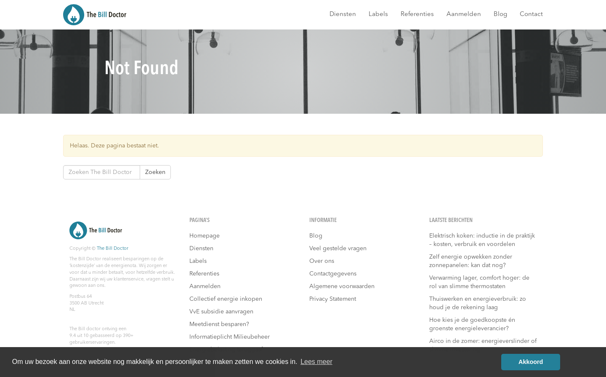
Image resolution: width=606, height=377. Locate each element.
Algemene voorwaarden (342, 286)
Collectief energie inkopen (225, 299)
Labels (378, 14)
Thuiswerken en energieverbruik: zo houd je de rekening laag (477, 303)
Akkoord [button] (530, 361)
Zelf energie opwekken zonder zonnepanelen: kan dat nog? (470, 261)
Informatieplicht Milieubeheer (229, 337)
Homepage (204, 236)
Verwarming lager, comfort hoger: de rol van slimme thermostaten (479, 282)
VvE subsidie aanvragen (221, 312)
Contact (531, 14)
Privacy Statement (332, 299)
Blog (500, 14)
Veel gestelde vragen (338, 248)
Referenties (417, 14)
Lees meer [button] (316, 361)
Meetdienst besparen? (219, 324)
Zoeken (155, 172)
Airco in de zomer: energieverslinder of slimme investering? (483, 345)
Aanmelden (464, 14)
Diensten (343, 14)
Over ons (321, 261)
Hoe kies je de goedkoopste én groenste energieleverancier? (472, 324)
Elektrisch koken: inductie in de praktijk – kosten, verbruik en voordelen (482, 240)
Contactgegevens (332, 274)
